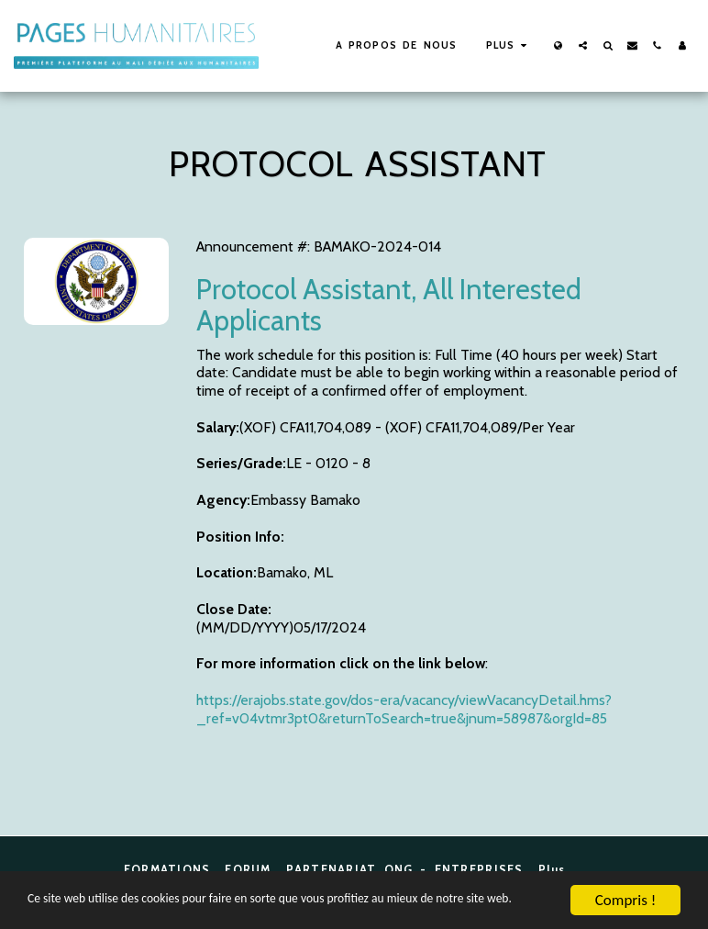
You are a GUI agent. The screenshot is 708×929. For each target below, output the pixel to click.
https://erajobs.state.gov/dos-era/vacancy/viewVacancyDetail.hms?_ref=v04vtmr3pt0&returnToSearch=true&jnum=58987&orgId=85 (404, 709)
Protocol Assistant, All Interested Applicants (388, 305)
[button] (582, 45)
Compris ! (625, 883)
